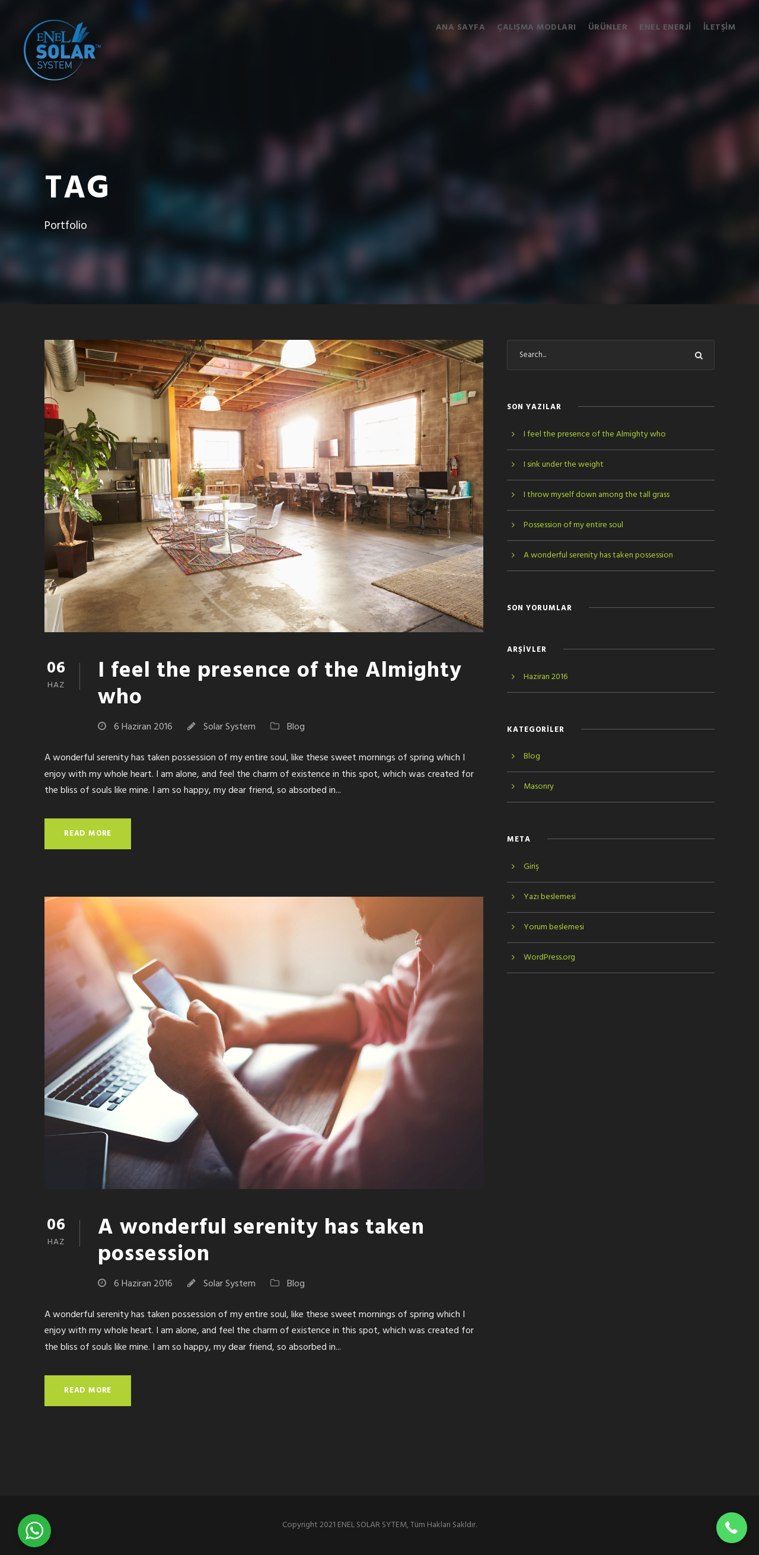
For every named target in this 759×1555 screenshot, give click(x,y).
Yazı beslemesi (550, 897)
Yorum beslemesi (554, 927)
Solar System (229, 727)
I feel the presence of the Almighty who (280, 684)
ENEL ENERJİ (665, 27)
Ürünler (608, 27)
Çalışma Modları (536, 27)
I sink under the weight (564, 464)
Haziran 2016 (545, 677)
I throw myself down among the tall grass (596, 495)
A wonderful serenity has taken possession (261, 1241)
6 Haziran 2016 (143, 727)
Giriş (531, 867)
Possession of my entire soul (573, 525)
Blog (296, 727)
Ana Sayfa (461, 27)
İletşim (719, 27)
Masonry (539, 787)
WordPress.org (549, 957)
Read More (87, 833)
